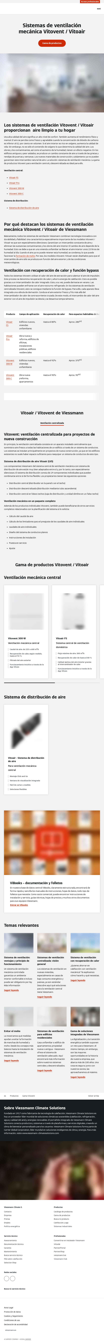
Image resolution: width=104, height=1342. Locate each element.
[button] (94, 1096)
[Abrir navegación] (99, 8)
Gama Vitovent (28, 1096)
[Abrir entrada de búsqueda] (93, 8)
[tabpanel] (52, 492)
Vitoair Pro (14, 183)
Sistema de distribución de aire (24, 208)
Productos (14, 1096)
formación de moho (25, 256)
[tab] (52, 423)
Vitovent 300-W (16, 188)
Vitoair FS (13, 177)
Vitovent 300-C (16, 193)
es (5, 1096)
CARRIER (28, 1339)
